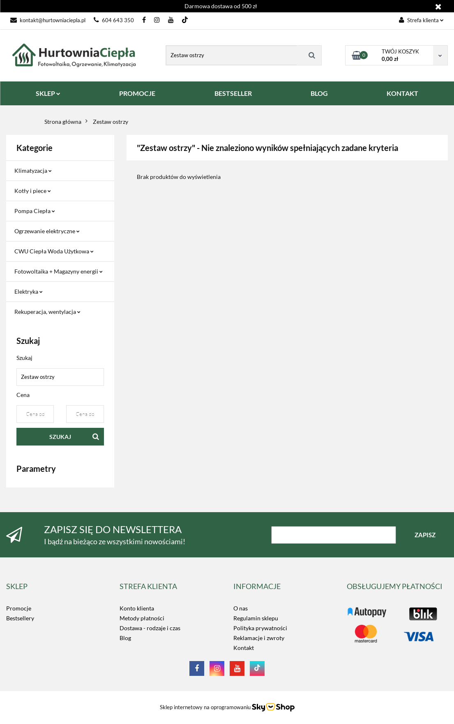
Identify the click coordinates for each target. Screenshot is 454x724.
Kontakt (243, 647)
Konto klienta (137, 608)
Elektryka (28, 291)
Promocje (18, 608)
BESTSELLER (233, 93)
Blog (125, 637)
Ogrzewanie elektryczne (47, 230)
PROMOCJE (137, 93)
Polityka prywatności (260, 627)
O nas (240, 608)
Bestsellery (20, 618)
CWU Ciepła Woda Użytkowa (54, 251)
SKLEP (48, 93)
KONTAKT (402, 93)
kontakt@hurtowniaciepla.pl (47, 20)
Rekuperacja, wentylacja (47, 311)
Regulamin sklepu (255, 618)
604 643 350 (114, 20)
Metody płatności (142, 618)
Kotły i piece (32, 190)
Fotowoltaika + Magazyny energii (58, 271)
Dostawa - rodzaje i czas (150, 627)
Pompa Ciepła (34, 210)
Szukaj (60, 436)
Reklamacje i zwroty (258, 637)
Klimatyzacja (33, 170)
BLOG (319, 93)
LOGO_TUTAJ (364, 608)
